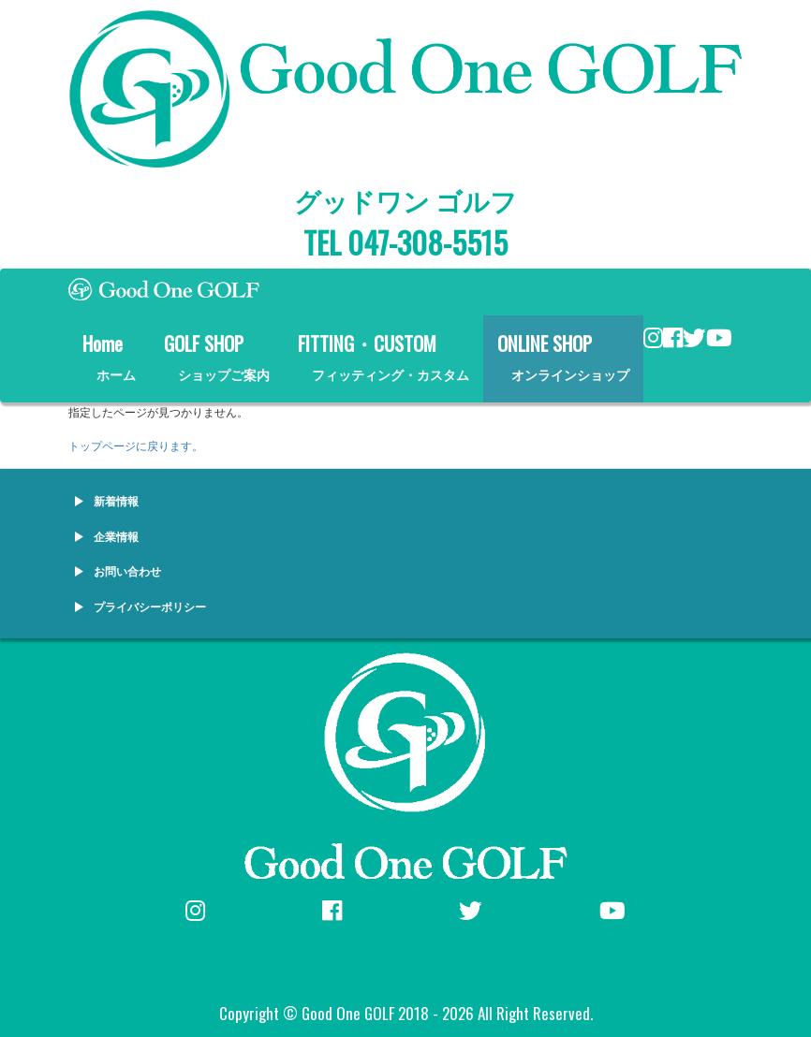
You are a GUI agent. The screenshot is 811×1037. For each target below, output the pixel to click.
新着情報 (116, 500)
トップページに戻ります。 (135, 445)
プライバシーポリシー (150, 606)
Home (109, 356)
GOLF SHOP (217, 356)
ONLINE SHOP (563, 356)
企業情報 (116, 536)
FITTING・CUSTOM (383, 356)
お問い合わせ (127, 570)
